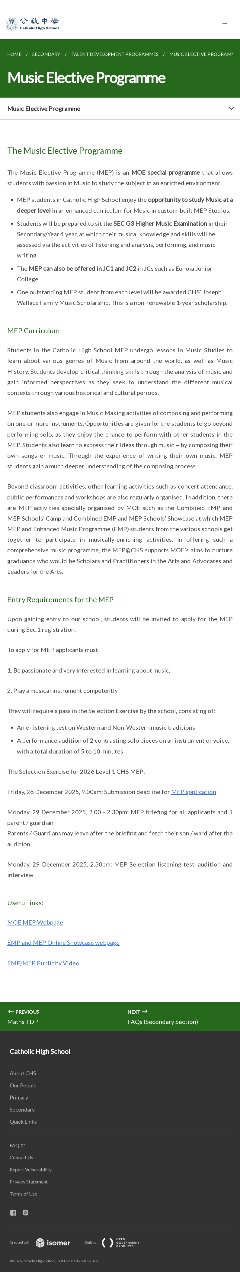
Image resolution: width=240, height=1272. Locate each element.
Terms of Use (23, 1193)
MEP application (193, 791)
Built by (117, 1242)
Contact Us (21, 1157)
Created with (45, 1242)
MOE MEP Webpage (35, 922)
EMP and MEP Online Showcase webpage (63, 942)
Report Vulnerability (31, 1169)
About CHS (23, 1073)
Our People (23, 1085)
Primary (19, 1097)
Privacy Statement (29, 1181)
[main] (120, 535)
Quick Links (23, 1121)
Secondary (22, 1109)
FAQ (14, 1145)
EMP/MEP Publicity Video (43, 963)
